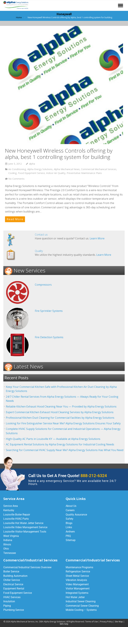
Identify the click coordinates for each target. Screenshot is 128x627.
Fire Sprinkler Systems (49, 311)
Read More (15, 219)
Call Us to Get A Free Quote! (67, 475)
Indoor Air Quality (55, 173)
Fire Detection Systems (49, 337)
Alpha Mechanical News (67, 169)
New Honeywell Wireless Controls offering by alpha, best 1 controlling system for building (58, 153)
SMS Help (64, 623)
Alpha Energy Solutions (39, 169)
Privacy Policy (106, 621)
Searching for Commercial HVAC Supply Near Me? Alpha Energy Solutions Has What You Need (64, 450)
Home (19, 17)
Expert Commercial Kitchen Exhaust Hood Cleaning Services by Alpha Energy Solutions (60, 412)
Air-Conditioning (17, 169)
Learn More (97, 238)
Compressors (43, 284)
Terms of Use (91, 621)
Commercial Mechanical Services (98, 169)
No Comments (16, 178)
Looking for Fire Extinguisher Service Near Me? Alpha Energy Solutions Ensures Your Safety (63, 423)
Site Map (119, 621)
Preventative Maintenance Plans (84, 173)
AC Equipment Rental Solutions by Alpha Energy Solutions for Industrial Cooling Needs (60, 444)
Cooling (12, 173)
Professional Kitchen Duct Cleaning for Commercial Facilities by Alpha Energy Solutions (60, 418)
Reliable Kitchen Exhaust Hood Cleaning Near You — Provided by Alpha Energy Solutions (61, 406)
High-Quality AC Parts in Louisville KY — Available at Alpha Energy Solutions (53, 439)
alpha (32, 163)
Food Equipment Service (31, 173)
